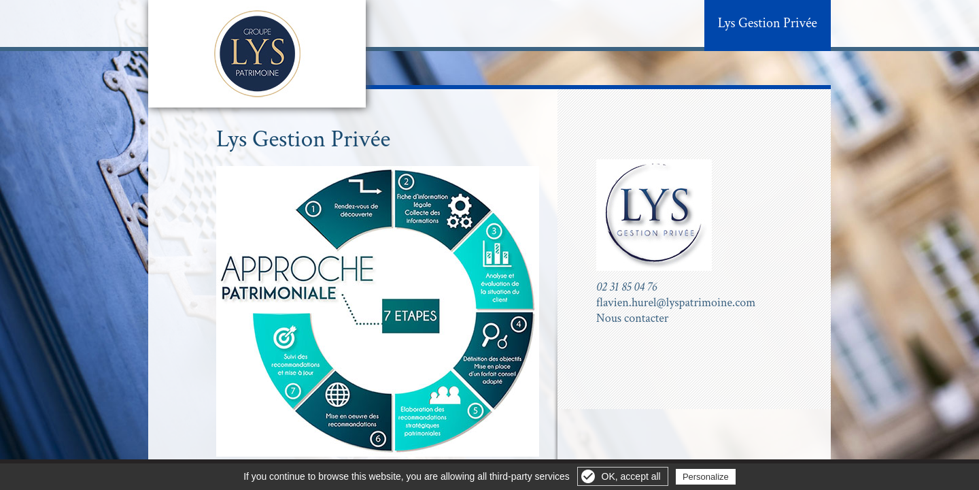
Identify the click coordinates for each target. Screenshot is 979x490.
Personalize (706, 477)
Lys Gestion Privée (767, 23)
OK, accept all (631, 476)
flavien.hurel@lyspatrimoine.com (675, 302)
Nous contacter (632, 318)
